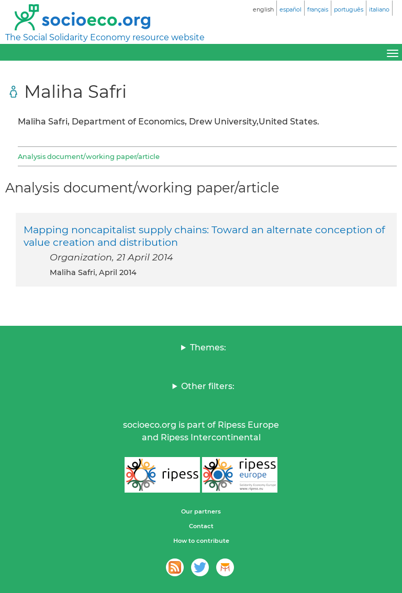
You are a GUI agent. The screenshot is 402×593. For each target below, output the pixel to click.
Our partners (201, 511)
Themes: (208, 347)
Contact (201, 526)
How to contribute (201, 540)
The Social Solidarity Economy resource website (105, 37)
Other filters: (207, 386)
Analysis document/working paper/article (89, 156)
